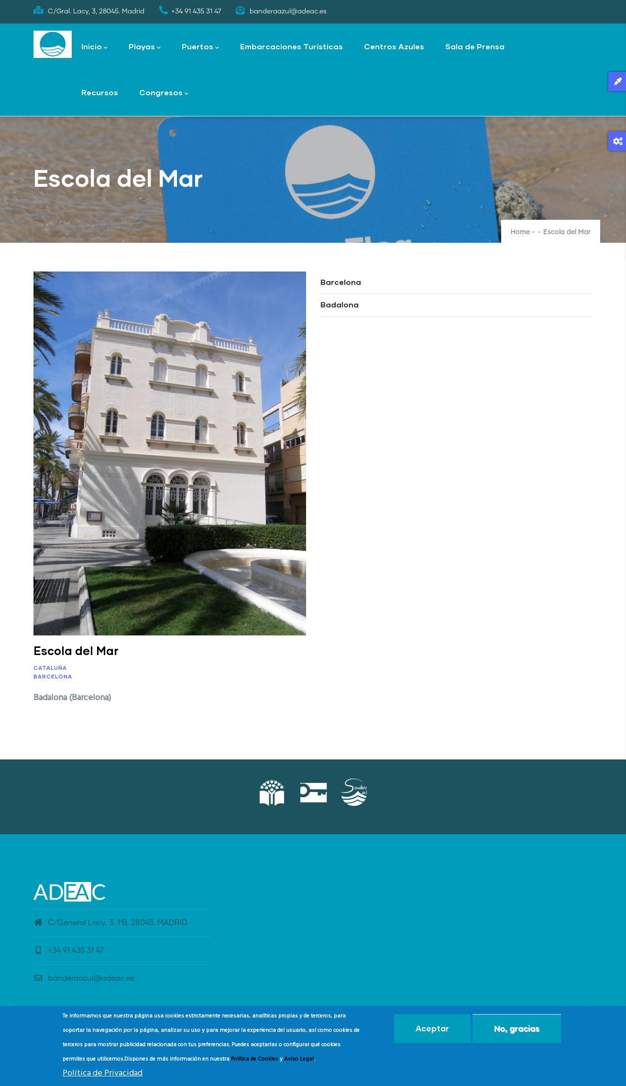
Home (520, 232)
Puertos (200, 47)
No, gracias (516, 1029)
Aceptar (432, 1029)
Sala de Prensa (475, 46)
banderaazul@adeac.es (83, 978)
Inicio (94, 47)
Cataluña (50, 668)
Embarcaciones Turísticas (291, 46)
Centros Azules (394, 46)
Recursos (99, 92)
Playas (145, 47)
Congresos (163, 93)
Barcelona (52, 676)
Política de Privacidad (103, 1074)
